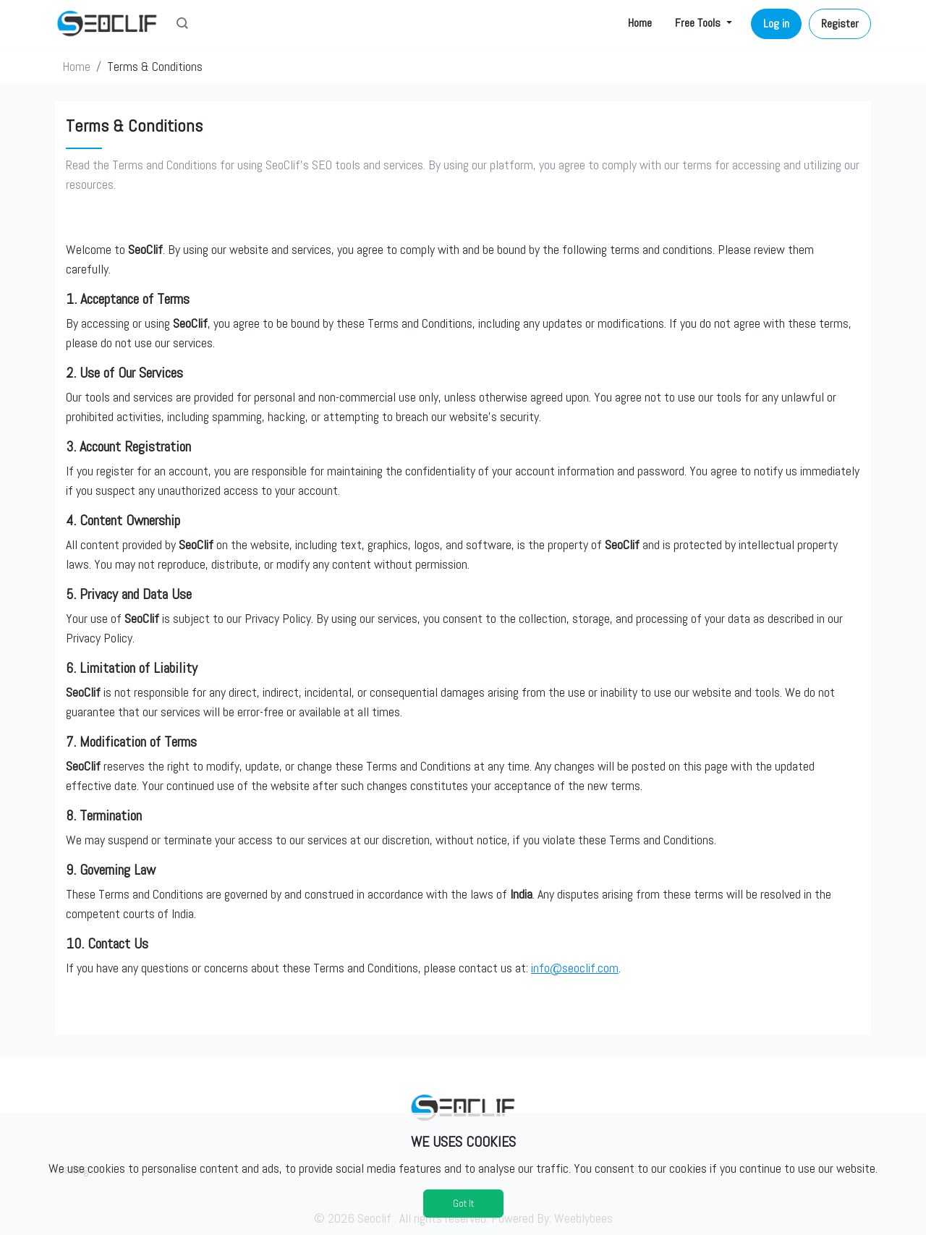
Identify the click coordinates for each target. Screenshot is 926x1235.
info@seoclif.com (575, 967)
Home (640, 22)
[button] (182, 25)
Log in (776, 23)
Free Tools (699, 22)
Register (840, 23)
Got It (463, 1203)
